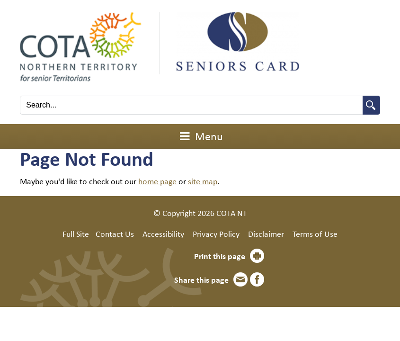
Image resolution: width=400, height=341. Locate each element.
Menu (200, 136)
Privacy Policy (216, 233)
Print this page (219, 255)
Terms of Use (315, 233)
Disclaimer (266, 233)
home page (157, 181)
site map (202, 181)
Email (240, 279)
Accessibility (163, 233)
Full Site (75, 233)
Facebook (257, 279)
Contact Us (115, 233)
